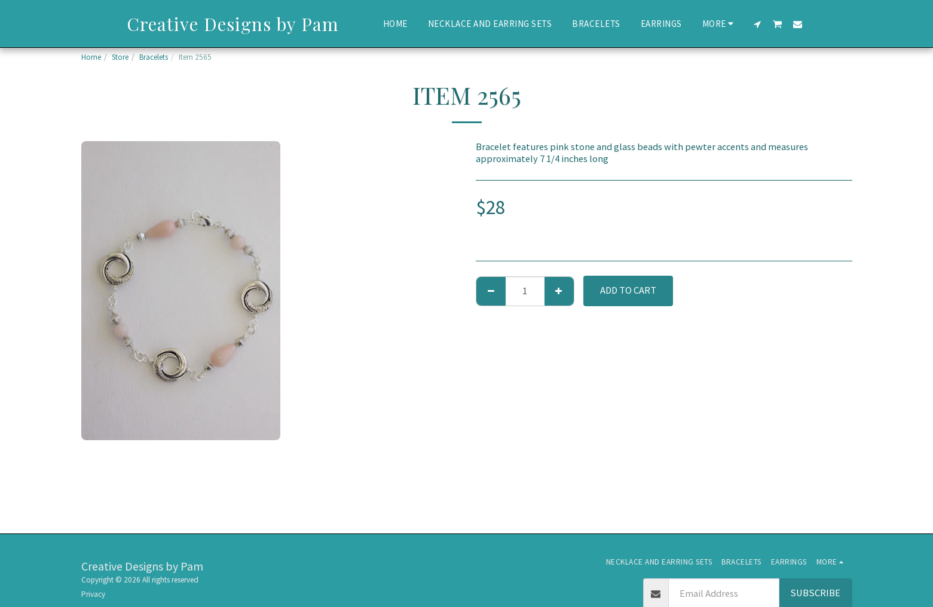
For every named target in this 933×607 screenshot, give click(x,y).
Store (120, 57)
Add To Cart (628, 290)
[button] (757, 24)
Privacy (93, 594)
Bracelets (153, 57)
